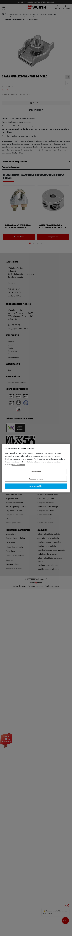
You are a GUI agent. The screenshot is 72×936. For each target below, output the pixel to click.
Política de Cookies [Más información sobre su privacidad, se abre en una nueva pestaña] (18, 465)
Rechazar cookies (36, 479)
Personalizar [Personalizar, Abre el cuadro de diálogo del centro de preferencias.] (36, 472)
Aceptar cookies (36, 486)
